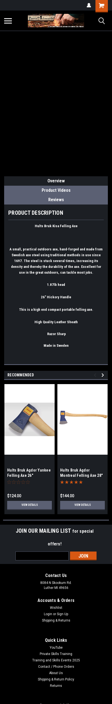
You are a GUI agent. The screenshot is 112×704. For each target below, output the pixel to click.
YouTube (56, 647)
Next (104, 375)
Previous (96, 375)
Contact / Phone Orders (56, 667)
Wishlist (56, 608)
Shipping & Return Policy (56, 679)
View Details (30, 504)
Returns (56, 686)
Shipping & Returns (56, 620)
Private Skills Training (56, 654)
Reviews (56, 199)
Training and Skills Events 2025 (56, 660)
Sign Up (62, 614)
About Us (56, 673)
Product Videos (56, 190)
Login (48, 614)
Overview (56, 180)
